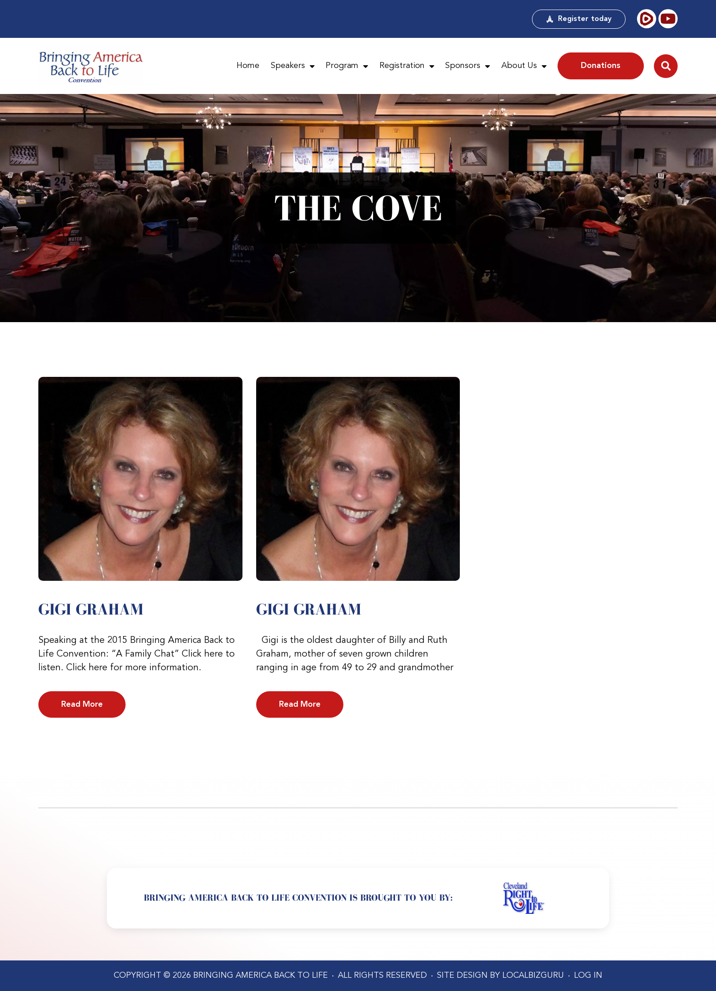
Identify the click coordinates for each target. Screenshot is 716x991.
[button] (666, 66)
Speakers (293, 66)
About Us (524, 66)
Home (248, 66)
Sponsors (467, 66)
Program (347, 66)
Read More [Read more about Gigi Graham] (82, 704)
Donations (601, 66)
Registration (406, 66)
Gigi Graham (90, 609)
